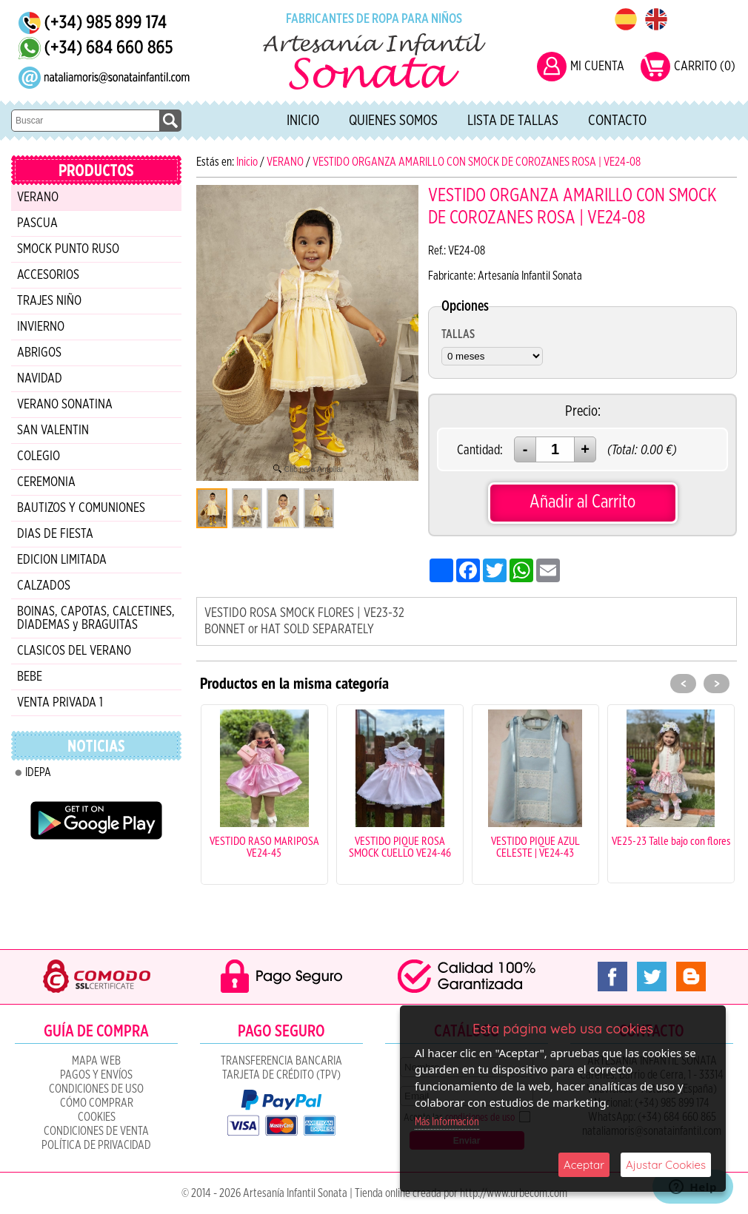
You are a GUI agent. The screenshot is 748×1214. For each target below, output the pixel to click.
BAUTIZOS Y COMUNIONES (81, 508)
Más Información (447, 1121)
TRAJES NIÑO (49, 301)
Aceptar (584, 1165)
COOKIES (97, 1117)
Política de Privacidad (96, 1145)
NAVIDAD (39, 378)
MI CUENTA (597, 66)
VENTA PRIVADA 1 (60, 702)
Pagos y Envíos (96, 1075)
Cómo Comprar (96, 1103)
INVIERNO (40, 327)
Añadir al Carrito (582, 502)
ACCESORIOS (48, 275)
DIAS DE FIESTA (55, 534)
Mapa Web (96, 1061)
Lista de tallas (512, 120)
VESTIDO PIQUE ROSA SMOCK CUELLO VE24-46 (400, 846)
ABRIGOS (39, 353)
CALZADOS (43, 586)
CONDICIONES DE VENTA (96, 1131)
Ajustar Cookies (666, 1165)
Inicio (303, 120)
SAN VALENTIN (53, 430)
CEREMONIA (46, 482)
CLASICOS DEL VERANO (74, 651)
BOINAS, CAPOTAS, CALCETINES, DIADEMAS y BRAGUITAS (96, 618)
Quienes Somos (393, 120)
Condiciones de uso (96, 1089)
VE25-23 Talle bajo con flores (671, 840)
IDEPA (38, 772)
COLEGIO (38, 456)
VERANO (38, 197)
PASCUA (37, 223)
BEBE (29, 677)
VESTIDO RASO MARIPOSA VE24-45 (264, 846)
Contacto (617, 120)
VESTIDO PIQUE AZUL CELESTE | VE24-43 (535, 846)
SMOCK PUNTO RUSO (68, 249)
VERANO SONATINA (65, 404)
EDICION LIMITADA (62, 560)
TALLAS (458, 334)
